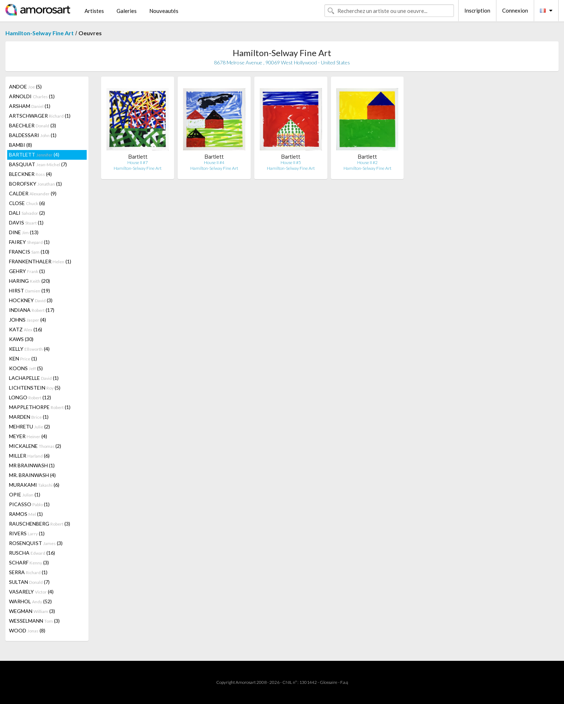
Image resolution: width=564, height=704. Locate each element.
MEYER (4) (28, 436)
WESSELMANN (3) (34, 621)
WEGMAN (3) (32, 611)
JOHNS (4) (27, 320)
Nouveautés (163, 11)
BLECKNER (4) (30, 174)
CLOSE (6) (27, 203)
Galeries (127, 11)
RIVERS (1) (27, 533)
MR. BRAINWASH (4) (32, 475)
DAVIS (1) (26, 222)
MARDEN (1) (29, 417)
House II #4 (214, 162)
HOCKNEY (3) (31, 300)
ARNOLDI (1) (32, 96)
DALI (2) (27, 213)
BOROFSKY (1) (35, 184)
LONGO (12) (30, 397)
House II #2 (367, 162)
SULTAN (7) (29, 582)
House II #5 (291, 162)
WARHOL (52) (30, 601)
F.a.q (344, 682)
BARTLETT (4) (34, 154)
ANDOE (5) (25, 86)
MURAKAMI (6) (34, 485)
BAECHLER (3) (32, 125)
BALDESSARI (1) (32, 135)
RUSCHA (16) (32, 553)
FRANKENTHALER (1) (40, 261)
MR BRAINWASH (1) (32, 465)
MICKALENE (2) (35, 446)
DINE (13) (23, 232)
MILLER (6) (29, 456)
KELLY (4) (29, 349)
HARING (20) (29, 281)
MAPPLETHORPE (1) (39, 407)
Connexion (515, 10)
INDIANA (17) (31, 310)
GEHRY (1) (27, 271)
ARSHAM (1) (29, 106)
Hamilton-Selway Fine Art (39, 32)
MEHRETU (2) (29, 426)
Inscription (477, 10)
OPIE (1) (24, 494)
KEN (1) (23, 358)
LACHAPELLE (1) (34, 378)
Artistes (94, 11)
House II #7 (137, 162)
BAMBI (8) (20, 145)
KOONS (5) (26, 368)
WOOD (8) (27, 630)
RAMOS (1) (26, 514)
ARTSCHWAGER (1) (39, 116)
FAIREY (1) (29, 242)
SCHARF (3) (29, 562)
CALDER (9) (32, 193)
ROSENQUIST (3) (36, 543)
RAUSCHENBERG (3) (39, 524)
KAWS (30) (21, 339)
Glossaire (328, 682)
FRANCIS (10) (29, 252)
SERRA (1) (28, 572)
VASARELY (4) (31, 592)
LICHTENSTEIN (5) (34, 388)
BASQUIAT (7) (38, 164)
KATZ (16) (25, 329)
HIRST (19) (29, 290)
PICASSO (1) (29, 504)
